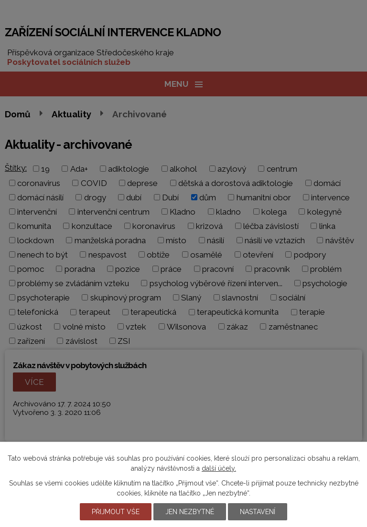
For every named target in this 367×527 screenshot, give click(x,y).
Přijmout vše (116, 512)
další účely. (219, 468)
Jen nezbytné (189, 512)
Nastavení (257, 512)
